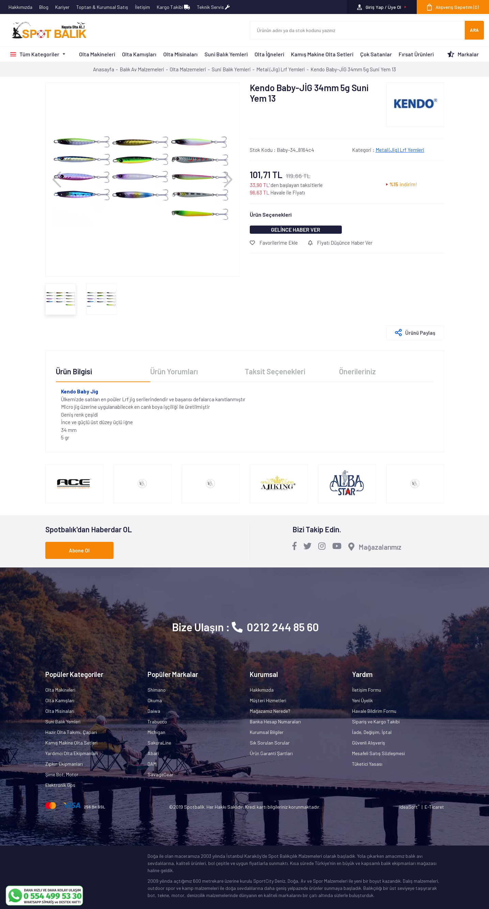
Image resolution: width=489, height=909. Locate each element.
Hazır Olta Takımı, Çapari (71, 732)
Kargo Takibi (173, 7)
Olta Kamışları (139, 54)
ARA (474, 30)
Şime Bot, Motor (61, 774)
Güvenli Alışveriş (368, 743)
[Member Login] (382, 7)
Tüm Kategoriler (39, 54)
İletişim (142, 7)
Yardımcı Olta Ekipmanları (71, 753)
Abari (153, 753)
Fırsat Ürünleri (416, 54)
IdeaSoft (409, 807)
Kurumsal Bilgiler (267, 732)
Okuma (155, 700)
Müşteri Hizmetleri (268, 700)
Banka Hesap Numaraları (275, 721)
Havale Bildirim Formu (374, 711)
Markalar (468, 54)
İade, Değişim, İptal (372, 732)
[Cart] (453, 7)
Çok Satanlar (376, 54)
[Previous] (56, 179)
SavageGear (160, 774)
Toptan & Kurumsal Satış (102, 7)
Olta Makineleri (97, 54)
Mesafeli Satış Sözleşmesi (378, 753)
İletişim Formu (366, 690)
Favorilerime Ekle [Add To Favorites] (274, 243)
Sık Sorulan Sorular (270, 743)
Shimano (157, 690)
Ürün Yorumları (174, 371)
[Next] (228, 179)
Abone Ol (79, 550)
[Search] (357, 30)
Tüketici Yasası (367, 764)
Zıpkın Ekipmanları (64, 764)
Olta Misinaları (180, 54)
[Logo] (46, 30)
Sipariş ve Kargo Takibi (376, 721)
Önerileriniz (357, 371)
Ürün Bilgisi (74, 371)
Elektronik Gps (60, 785)
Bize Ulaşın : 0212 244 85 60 (245, 626)
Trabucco (157, 721)
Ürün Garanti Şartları (271, 753)
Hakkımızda (20, 7)
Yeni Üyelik (362, 700)
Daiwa (154, 711)
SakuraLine (159, 743)
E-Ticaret (434, 807)
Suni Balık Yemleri (226, 54)
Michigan (156, 732)
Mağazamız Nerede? (270, 711)
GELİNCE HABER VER (295, 229)
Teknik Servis (213, 7)
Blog (43, 7)
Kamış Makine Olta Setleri (322, 54)
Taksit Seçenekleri (275, 371)
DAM (152, 764)
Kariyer (62, 7)
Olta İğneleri (269, 54)
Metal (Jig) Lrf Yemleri (400, 150)
